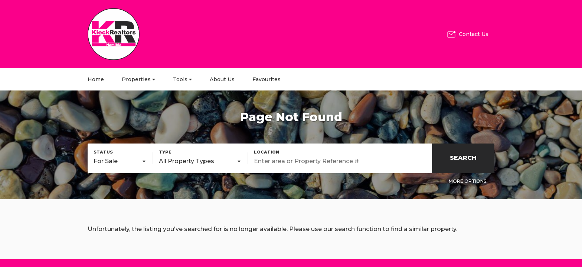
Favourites (266, 79)
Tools (182, 79)
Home (96, 79)
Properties (138, 79)
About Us (222, 79)
